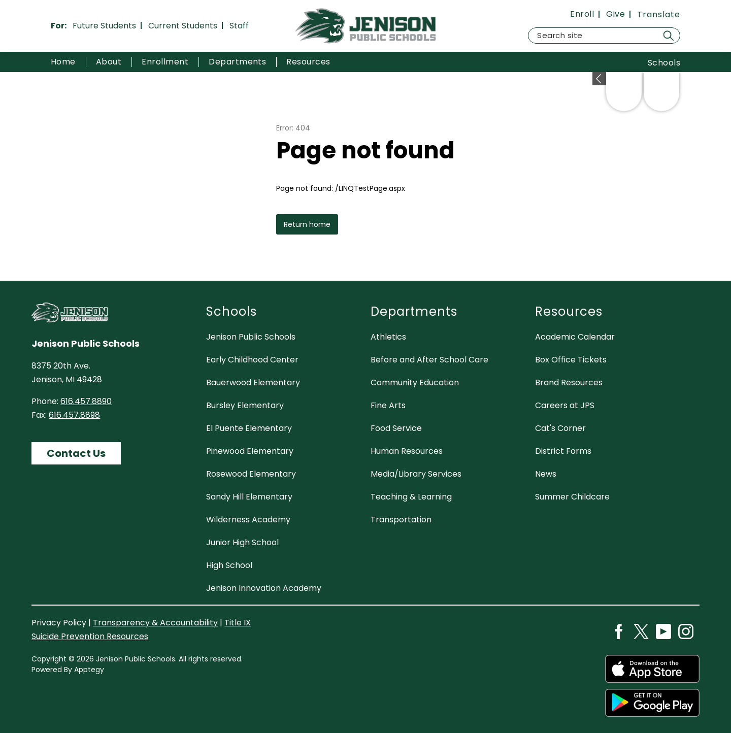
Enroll (582, 14)
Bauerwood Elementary (253, 382)
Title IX (237, 622)
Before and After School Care (429, 359)
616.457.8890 (86, 401)
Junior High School (242, 542)
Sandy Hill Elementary (249, 497)
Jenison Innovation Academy (263, 588)
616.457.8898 (74, 415)
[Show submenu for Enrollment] (165, 62)
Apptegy (89, 669)
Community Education (415, 382)
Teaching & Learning (411, 497)
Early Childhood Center (252, 359)
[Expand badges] (599, 78)
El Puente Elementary (249, 428)
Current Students (182, 25)
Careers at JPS (564, 405)
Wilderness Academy (248, 519)
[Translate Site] (658, 14)
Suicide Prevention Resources (89, 636)
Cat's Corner (560, 428)
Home (63, 62)
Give (615, 14)
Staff (239, 25)
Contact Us (76, 453)
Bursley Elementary (245, 405)
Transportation (401, 519)
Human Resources (407, 451)
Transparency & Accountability (155, 622)
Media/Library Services (416, 474)
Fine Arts (388, 405)
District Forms (563, 451)
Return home (307, 224)
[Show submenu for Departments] (237, 62)
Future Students (104, 25)
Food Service (396, 428)
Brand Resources (569, 382)
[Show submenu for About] (108, 62)
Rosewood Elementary (251, 474)
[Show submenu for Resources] (308, 62)
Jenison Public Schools (250, 337)
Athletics (388, 337)
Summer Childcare (572, 497)
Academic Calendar (575, 337)
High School (229, 565)
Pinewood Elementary (249, 451)
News (545, 474)
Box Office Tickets (571, 359)
